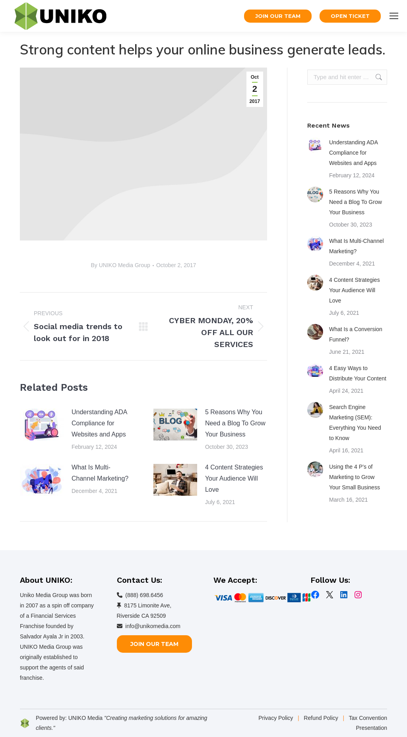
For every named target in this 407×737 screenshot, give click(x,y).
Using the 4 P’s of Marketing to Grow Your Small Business (354, 477)
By (120, 265)
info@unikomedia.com (152, 626)
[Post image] (42, 424)
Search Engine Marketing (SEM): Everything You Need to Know (355, 422)
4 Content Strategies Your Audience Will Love (234, 478)
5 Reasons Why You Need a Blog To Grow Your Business (235, 423)
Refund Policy (321, 718)
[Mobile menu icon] (394, 16)
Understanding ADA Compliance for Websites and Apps (99, 423)
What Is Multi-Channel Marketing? (100, 473)
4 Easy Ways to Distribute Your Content (357, 373)
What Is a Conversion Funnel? (355, 334)
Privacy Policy (275, 718)
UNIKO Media (85, 718)
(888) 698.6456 (144, 595)
